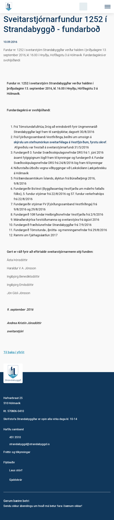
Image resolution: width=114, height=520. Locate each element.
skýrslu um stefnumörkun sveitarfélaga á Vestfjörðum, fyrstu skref (60, 142)
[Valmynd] (108, 7)
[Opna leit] (83, 7)
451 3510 (15, 437)
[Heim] (9, 6)
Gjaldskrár (15, 479)
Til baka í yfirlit (13, 352)
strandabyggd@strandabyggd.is (29, 444)
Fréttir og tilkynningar (16, 452)
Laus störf (15, 470)
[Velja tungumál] (95, 6)
